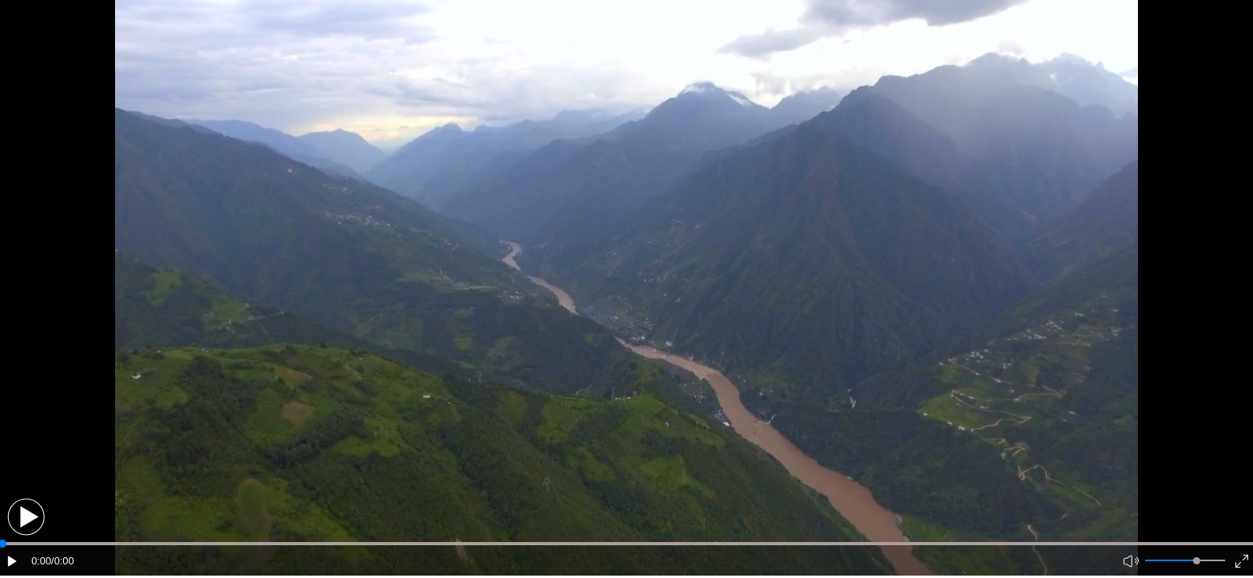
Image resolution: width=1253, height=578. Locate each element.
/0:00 (62, 561)
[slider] (1196, 560)
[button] (26, 516)
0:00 (41, 561)
